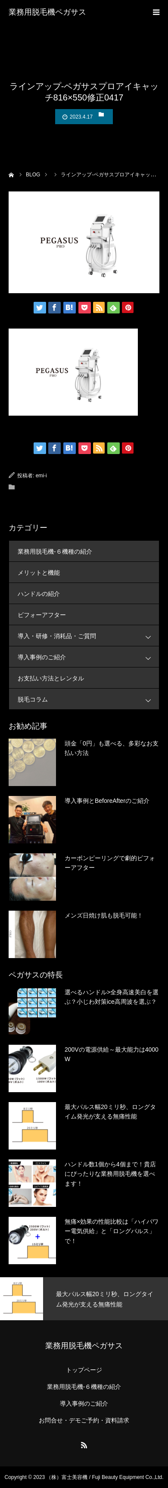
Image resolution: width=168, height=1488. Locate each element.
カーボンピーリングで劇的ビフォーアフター (110, 863)
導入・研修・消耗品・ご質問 (88, 635)
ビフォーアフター (42, 614)
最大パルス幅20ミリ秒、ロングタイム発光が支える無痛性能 (110, 1111)
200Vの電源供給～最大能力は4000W (112, 1054)
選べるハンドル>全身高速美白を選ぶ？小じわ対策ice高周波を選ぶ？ (112, 997)
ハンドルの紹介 (39, 593)
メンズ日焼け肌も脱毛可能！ (104, 915)
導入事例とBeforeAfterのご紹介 (107, 800)
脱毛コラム (88, 699)
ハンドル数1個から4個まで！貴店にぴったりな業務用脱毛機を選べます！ (110, 1174)
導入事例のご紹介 (88, 656)
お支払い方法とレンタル (51, 678)
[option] (84, 1298)
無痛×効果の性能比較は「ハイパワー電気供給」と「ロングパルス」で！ (112, 1231)
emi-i (41, 476)
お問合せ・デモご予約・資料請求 (84, 1420)
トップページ (84, 1370)
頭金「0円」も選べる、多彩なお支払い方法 (112, 748)
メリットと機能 (39, 572)
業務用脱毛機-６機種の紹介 (55, 551)
